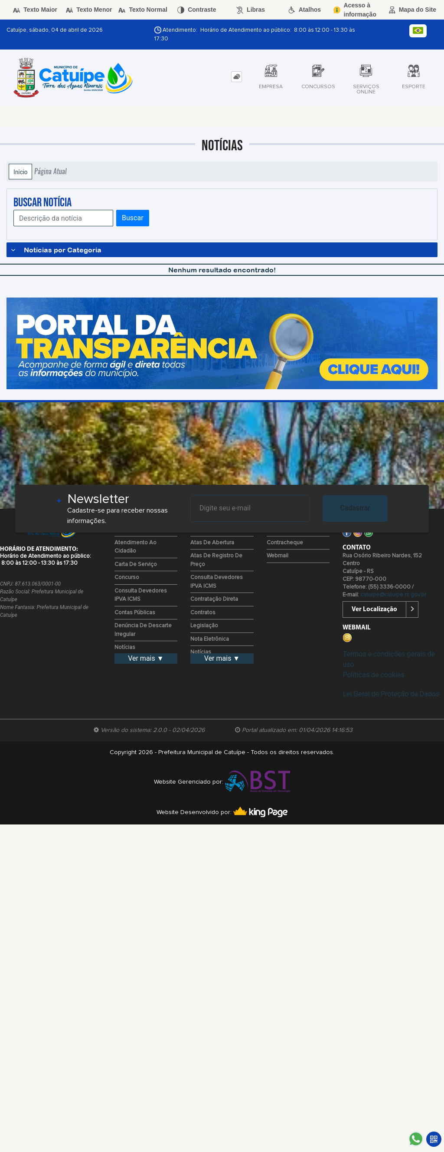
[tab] (236, 76)
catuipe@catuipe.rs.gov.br (393, 595)
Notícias (124, 647)
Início (20, 171)
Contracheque (285, 543)
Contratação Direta (214, 599)
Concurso (126, 577)
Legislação (204, 626)
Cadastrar (355, 508)
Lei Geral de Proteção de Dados (391, 694)
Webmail (277, 556)
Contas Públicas (134, 613)
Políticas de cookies (373, 675)
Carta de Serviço (135, 564)
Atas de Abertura (212, 543)
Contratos (202, 613)
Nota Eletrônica (209, 639)
